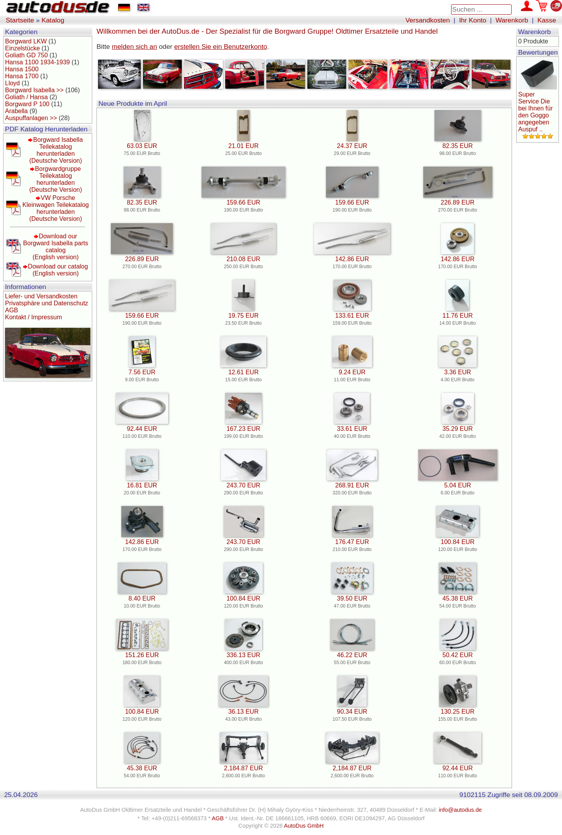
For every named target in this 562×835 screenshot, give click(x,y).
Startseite (20, 20)
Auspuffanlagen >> (31, 118)
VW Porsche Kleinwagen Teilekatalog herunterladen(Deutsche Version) (55, 208)
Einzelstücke (22, 48)
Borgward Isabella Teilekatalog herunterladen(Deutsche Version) (56, 150)
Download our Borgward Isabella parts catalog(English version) (55, 246)
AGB (11, 310)
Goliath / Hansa (26, 97)
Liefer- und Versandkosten (41, 296)
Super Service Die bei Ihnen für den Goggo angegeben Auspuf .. (535, 112)
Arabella (16, 111)
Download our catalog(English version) (58, 270)
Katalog (52, 20)
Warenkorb (512, 20)
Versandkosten (427, 20)
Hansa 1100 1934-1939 (37, 62)
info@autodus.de (460, 810)
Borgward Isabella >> (34, 90)
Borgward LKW (26, 41)
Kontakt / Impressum (33, 317)
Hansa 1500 (21, 69)
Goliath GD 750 (26, 55)
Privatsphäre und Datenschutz (46, 303)
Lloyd (12, 83)
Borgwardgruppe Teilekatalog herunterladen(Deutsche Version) (55, 179)
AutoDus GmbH (304, 826)
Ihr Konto (472, 20)
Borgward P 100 (27, 104)
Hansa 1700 (21, 76)
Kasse (546, 20)
